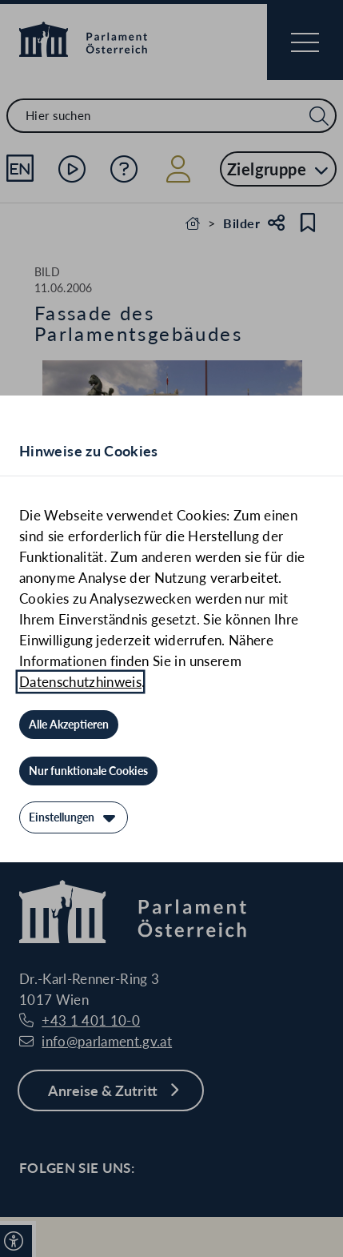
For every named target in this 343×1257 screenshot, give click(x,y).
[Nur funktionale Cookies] (88, 771)
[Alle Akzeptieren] (68, 724)
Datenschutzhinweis (80, 681)
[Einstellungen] (73, 817)
